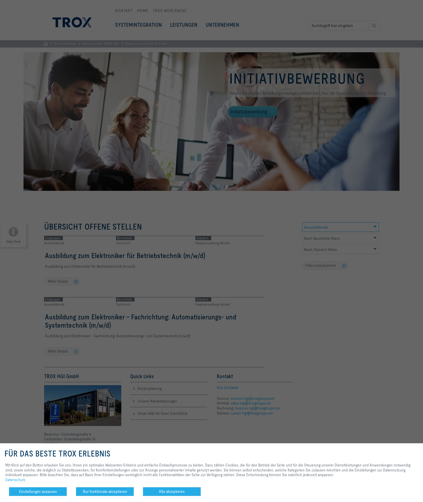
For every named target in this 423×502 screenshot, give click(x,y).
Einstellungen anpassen (38, 491)
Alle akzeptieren (172, 491)
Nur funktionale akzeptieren (105, 491)
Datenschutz (15, 479)
